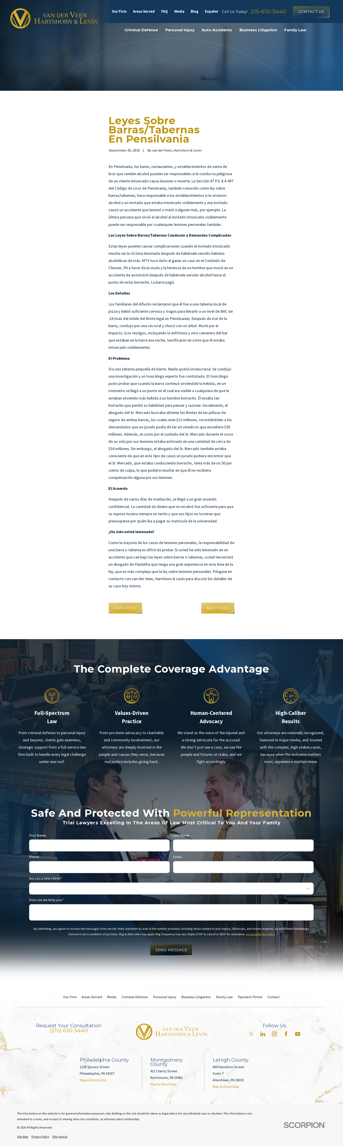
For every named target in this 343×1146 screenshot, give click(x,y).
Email (177, 857)
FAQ (164, 11)
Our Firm (119, 11)
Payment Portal (250, 997)
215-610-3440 (268, 11)
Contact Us (311, 11)
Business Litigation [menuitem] (258, 30)
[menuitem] (22, 1136)
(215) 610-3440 (68, 1030)
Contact (273, 997)
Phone (34, 857)
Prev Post (125, 608)
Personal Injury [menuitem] (179, 30)
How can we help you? (46, 900)
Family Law (224, 997)
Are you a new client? (45, 878)
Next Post (217, 608)
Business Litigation (196, 997)
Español (211, 11)
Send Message (171, 950)
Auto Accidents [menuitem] (217, 30)
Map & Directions (93, 1080)
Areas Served (144, 11)
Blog (194, 11)
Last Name (181, 835)
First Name (37, 835)
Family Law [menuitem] (295, 30)
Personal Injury (164, 997)
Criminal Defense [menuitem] (141, 30)
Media (179, 11)
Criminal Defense (135, 997)
